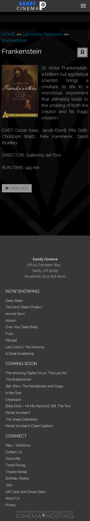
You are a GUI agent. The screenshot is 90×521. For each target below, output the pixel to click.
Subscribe (13, 458)
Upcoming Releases (42, 34)
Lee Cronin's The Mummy (25, 347)
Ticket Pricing (15, 465)
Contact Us (14, 452)
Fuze (9, 334)
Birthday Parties (17, 478)
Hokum (11, 320)
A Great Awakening (20, 353)
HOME (8, 34)
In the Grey (14, 393)
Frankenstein (14, 40)
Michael (11, 340)
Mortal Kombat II (18, 413)
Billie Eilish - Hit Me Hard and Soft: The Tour (38, 406)
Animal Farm (15, 314)
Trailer (17, 188)
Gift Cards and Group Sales (26, 492)
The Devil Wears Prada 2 (24, 307)
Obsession (13, 399)
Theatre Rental (16, 472)
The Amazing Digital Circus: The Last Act (36, 373)
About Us (12, 498)
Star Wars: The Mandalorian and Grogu (34, 386)
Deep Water (14, 301)
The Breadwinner (18, 379)
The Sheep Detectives (21, 419)
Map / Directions (18, 445)
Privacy (11, 505)
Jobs (9, 485)
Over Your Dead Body (22, 327)
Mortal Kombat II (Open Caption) (29, 426)
